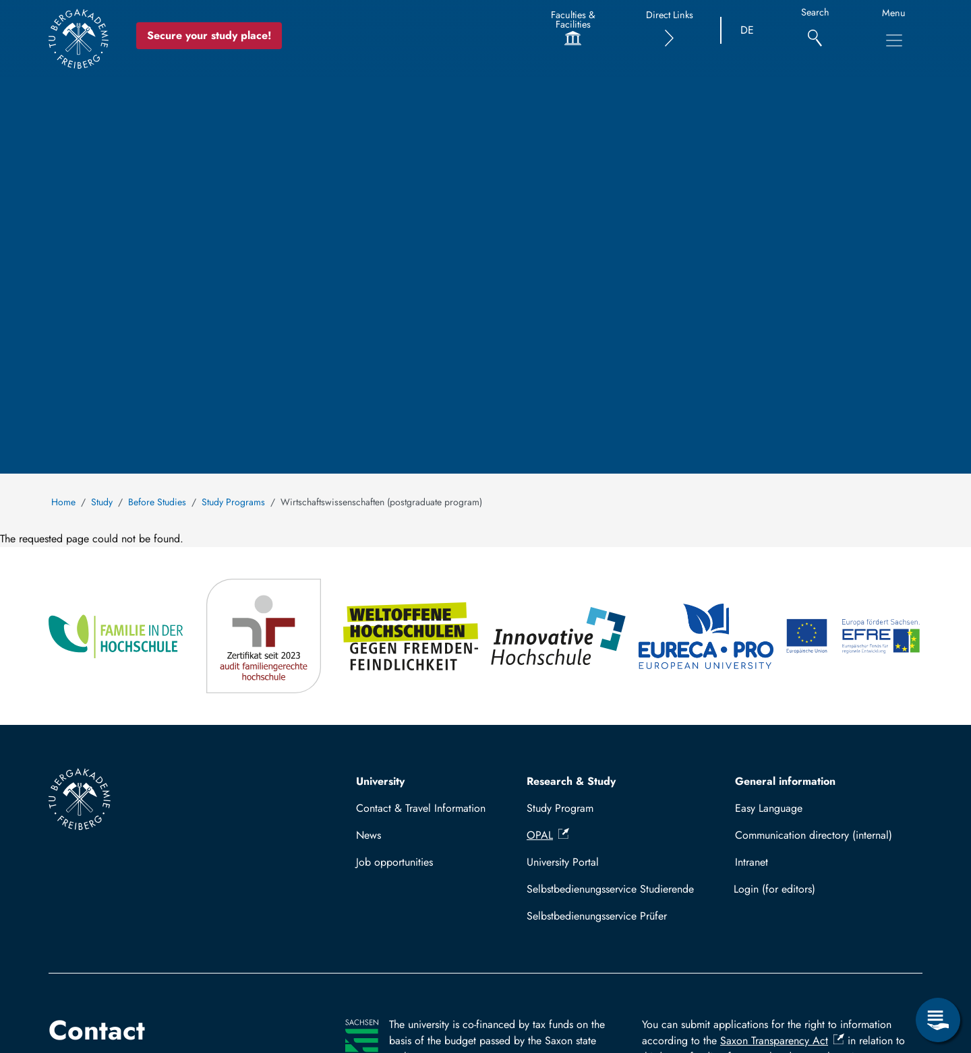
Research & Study (571, 781)
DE (747, 30)
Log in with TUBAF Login (823, 889)
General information (785, 781)
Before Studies (157, 502)
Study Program (560, 808)
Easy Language (768, 808)
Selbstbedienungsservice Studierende (610, 889)
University (380, 781)
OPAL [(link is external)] (548, 835)
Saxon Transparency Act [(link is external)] (782, 1040)
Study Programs (233, 502)
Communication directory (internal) (813, 835)
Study (102, 502)
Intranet (751, 862)
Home (63, 502)
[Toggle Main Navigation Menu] (894, 40)
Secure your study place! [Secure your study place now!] (211, 35)
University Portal (563, 862)
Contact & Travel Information (421, 808)
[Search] (815, 30)
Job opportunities (394, 862)
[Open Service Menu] (938, 1020)
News (368, 835)
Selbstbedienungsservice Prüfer (597, 916)
